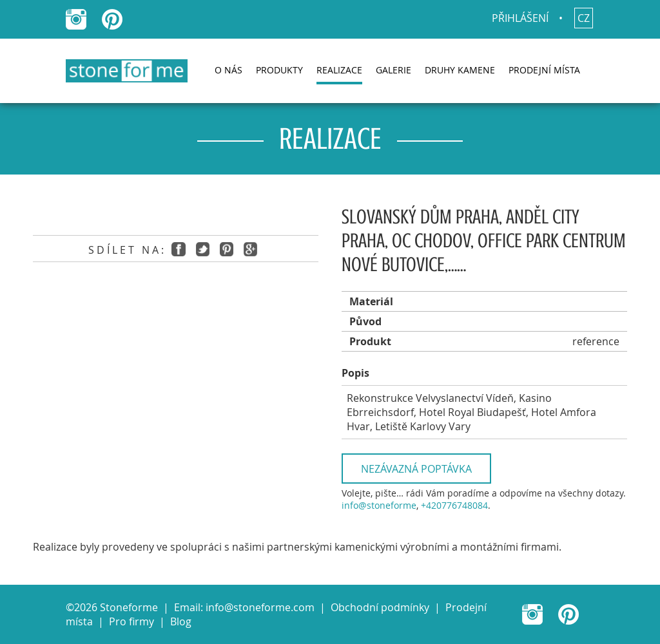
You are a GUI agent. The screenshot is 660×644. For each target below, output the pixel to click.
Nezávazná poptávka (416, 469)
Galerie (393, 70)
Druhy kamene (460, 70)
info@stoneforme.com (260, 607)
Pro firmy (131, 621)
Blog (180, 621)
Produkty (279, 70)
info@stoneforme (379, 505)
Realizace (339, 70)
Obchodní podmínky (380, 607)
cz (584, 18)
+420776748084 (454, 505)
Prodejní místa (544, 70)
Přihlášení (520, 18)
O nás (228, 70)
